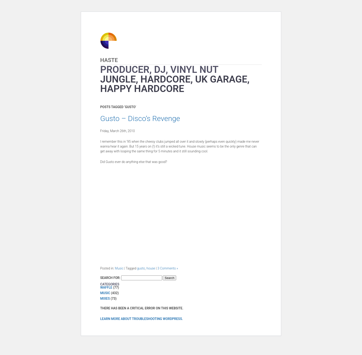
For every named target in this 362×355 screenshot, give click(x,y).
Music (119, 268)
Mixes (105, 298)
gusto (141, 268)
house (150, 268)
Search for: (110, 278)
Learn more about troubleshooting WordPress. (141, 319)
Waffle (106, 287)
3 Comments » (167, 268)
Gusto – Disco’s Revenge (140, 118)
